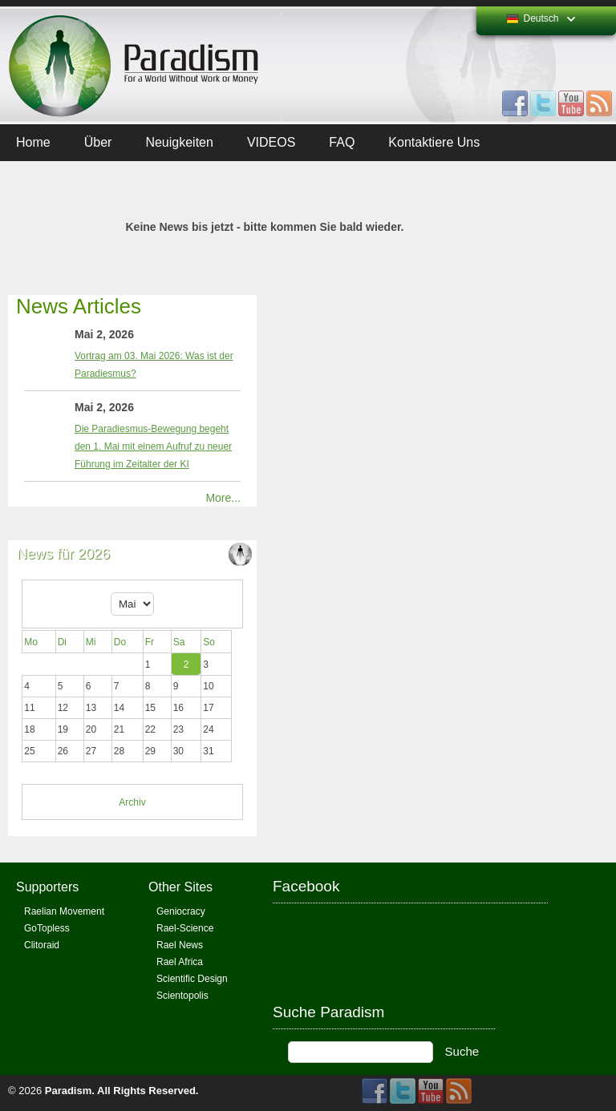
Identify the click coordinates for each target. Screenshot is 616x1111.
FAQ (342, 142)
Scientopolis (182, 995)
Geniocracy (180, 911)
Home (33, 142)
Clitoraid (41, 945)
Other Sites (180, 887)
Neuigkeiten (179, 142)
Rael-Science (184, 928)
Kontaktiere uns (434, 142)
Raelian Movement (64, 911)
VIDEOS (271, 142)
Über (98, 142)
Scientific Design (192, 978)
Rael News (179, 945)
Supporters (47, 887)
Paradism (68, 1091)
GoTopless (47, 928)
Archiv (132, 802)
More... (223, 497)
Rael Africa (179, 962)
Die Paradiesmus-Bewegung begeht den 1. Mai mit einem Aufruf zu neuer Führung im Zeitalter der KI (153, 446)
